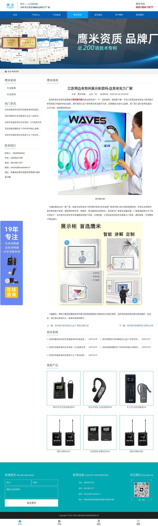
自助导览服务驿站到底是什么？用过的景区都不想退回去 (23, 135)
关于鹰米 (119, 15)
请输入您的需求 (31, 492)
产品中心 (36, 15)
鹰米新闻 (77, 15)
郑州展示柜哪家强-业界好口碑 (140, 325)
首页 (15, 15)
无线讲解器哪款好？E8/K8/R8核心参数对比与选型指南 (23, 128)
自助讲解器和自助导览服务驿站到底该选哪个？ (23, 109)
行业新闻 (11, 88)
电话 (99, 522)
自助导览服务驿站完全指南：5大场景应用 (23, 122)
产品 (59, 522)
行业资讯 (11, 94)
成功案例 (98, 15)
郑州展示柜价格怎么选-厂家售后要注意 (72, 325)
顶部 (138, 522)
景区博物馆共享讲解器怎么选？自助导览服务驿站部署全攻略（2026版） (23, 116)
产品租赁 (57, 15)
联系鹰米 (140, 15)
